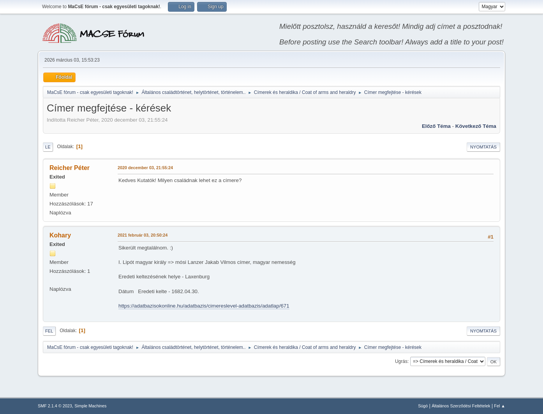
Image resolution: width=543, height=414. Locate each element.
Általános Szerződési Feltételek (461, 405)
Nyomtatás (483, 147)
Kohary (60, 235)
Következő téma (475, 126)
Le (48, 147)
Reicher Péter (69, 168)
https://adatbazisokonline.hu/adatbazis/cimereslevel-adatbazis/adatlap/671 (203, 306)
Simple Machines (90, 405)
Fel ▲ (499, 405)
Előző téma (436, 126)
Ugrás (401, 361)
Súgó (423, 405)
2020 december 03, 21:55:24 (145, 167)
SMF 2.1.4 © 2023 (55, 405)
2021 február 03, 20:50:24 (142, 235)
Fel (49, 331)
